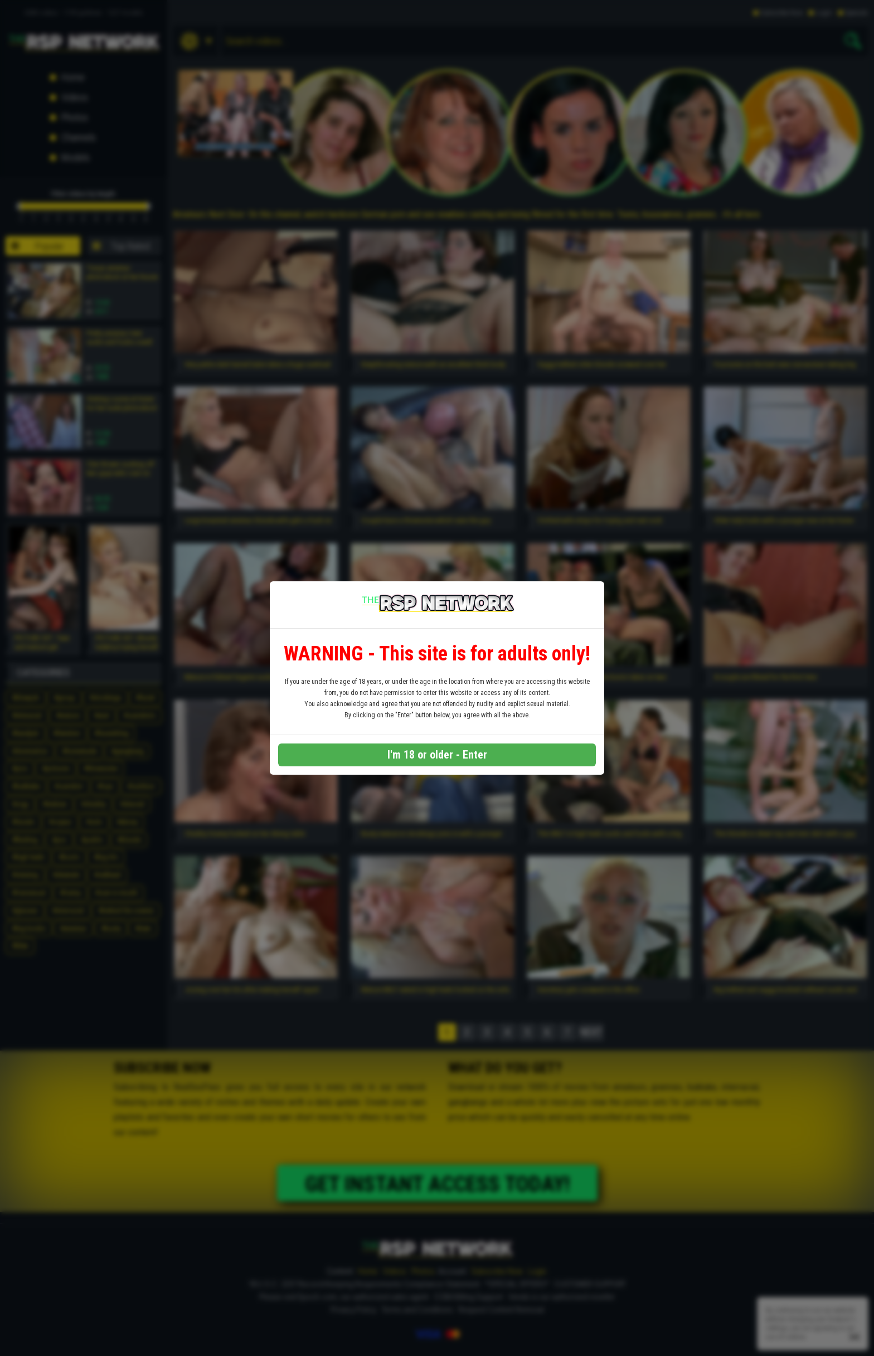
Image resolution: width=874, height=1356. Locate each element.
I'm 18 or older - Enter (437, 754)
